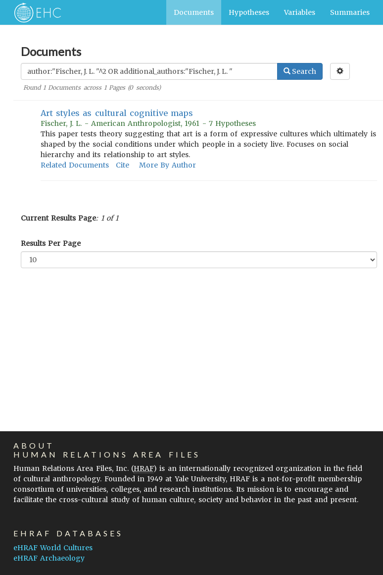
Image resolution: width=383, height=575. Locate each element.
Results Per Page (51, 243)
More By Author (167, 165)
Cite (122, 165)
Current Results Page (58, 218)
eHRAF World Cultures (53, 547)
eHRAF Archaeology (49, 558)
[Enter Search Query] (149, 71)
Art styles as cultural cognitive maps (117, 113)
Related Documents (75, 165)
